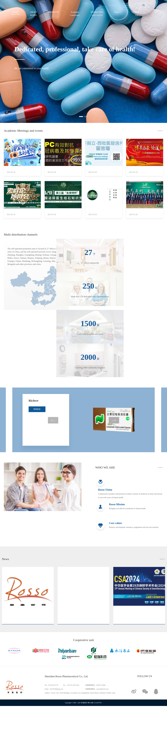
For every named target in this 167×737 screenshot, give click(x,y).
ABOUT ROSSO (33, 13)
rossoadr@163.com (102, 689)
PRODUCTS (53, 12)
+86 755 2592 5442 (73, 685)
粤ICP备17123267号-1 (95, 703)
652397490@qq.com (56, 689)
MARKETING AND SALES (97, 13)
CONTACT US (136, 13)
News (116, 12)
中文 (100, 5)
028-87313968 (100, 685)
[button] (81, 116)
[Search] (134, 5)
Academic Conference (75, 13)
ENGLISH (112, 5)
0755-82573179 (53, 685)
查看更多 (37, 404)
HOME (16, 12)
